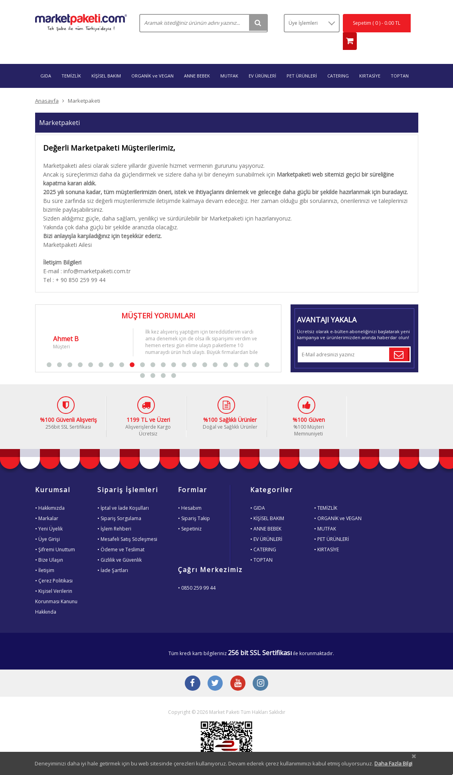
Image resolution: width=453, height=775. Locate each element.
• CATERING (263, 534)
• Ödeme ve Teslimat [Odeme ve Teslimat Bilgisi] (120, 534)
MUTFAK (229, 61)
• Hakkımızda (50, 493)
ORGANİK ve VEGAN (152, 61)
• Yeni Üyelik (49, 514)
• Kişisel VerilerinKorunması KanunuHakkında (56, 586)
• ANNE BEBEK (265, 514)
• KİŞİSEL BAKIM (267, 503)
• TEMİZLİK (325, 493)
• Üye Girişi (47, 524)
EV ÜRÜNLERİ (262, 61)
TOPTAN (400, 61)
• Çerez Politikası (54, 565)
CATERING (338, 61)
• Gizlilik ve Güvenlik (119, 545)
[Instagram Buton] (263, 669)
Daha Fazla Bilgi (393, 763)
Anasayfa (47, 85)
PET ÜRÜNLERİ (302, 61)
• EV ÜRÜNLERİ (266, 524)
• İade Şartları (112, 555)
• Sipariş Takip (194, 503)
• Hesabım (190, 493)
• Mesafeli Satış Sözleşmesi (127, 524)
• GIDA (257, 493)
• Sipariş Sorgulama (119, 503)
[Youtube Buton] (239, 669)
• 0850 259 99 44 (197, 573)
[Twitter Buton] (215, 669)
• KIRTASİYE (326, 534)
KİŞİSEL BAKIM (106, 61)
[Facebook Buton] (191, 669)
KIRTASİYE (369, 61)
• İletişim (44, 555)
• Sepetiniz (190, 514)
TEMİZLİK (71, 61)
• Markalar (46, 503)
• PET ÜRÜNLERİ (331, 524)
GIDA (45, 61)
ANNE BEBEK (197, 61)
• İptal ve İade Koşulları (123, 493)
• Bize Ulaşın (49, 545)
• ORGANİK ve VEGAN (338, 503)
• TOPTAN (261, 545)
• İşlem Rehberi (114, 514)
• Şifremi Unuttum (55, 534)
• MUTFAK (325, 514)
